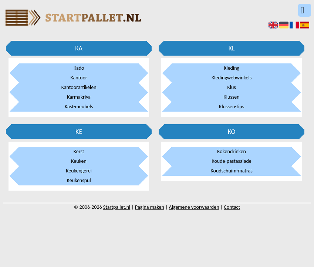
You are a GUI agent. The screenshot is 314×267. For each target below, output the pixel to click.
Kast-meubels (79, 106)
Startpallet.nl (116, 207)
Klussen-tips (231, 106)
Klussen (232, 97)
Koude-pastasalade (231, 161)
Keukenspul (79, 180)
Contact (232, 207)
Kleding (231, 68)
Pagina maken (149, 207)
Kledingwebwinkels (231, 78)
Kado (79, 68)
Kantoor (79, 78)
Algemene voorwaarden (194, 207)
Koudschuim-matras (232, 171)
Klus (231, 87)
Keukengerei (79, 171)
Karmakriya (79, 97)
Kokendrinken (231, 151)
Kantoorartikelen (79, 87)
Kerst (79, 151)
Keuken (79, 161)
